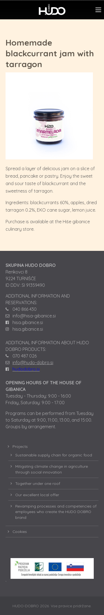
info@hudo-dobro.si (32, 362)
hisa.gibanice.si (27, 322)
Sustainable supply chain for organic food (53, 455)
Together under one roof (37, 483)
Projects (20, 446)
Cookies (19, 531)
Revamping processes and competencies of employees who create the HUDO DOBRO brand (56, 512)
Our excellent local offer (37, 494)
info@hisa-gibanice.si (34, 316)
